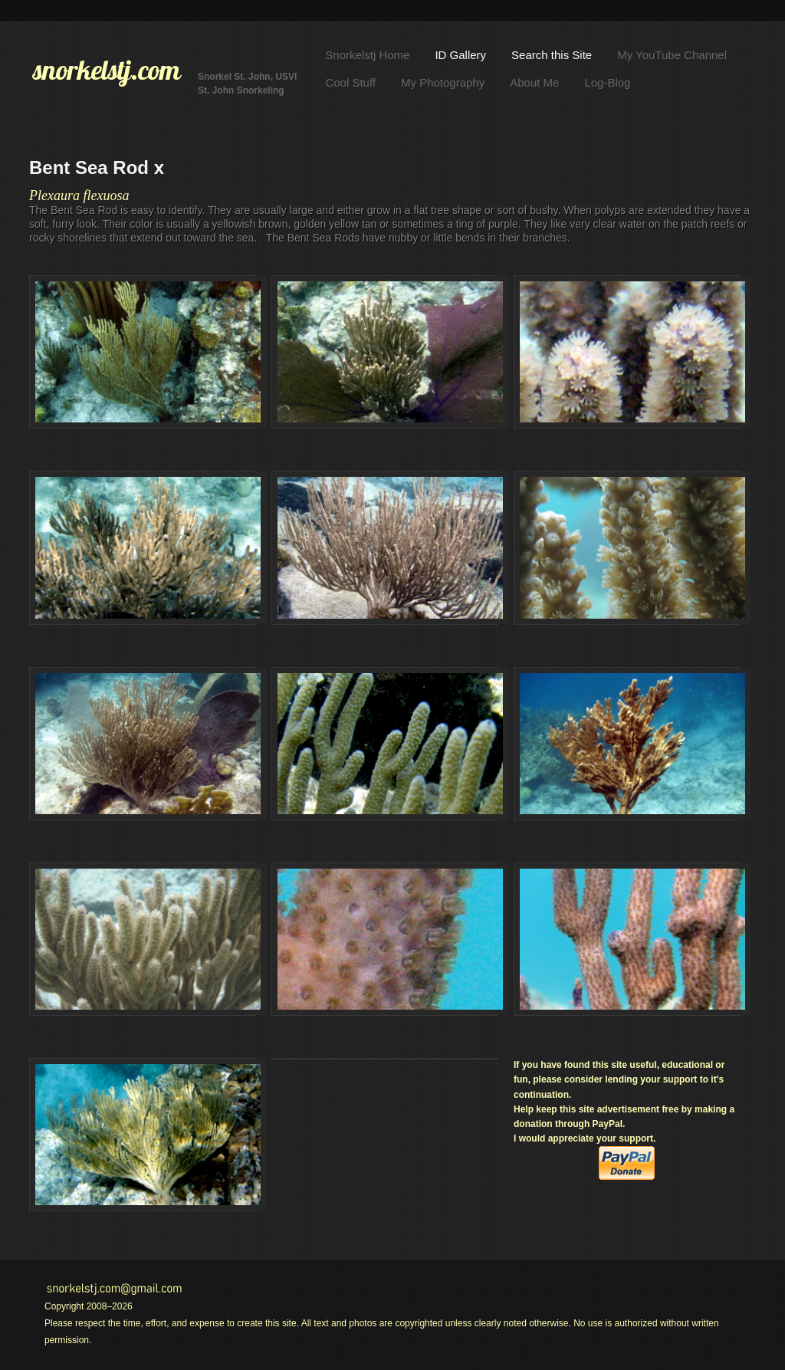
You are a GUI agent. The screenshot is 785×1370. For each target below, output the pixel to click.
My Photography (442, 82)
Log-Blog (607, 82)
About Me (534, 82)
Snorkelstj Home (367, 54)
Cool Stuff (350, 82)
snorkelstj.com (106, 70)
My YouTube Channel (672, 54)
